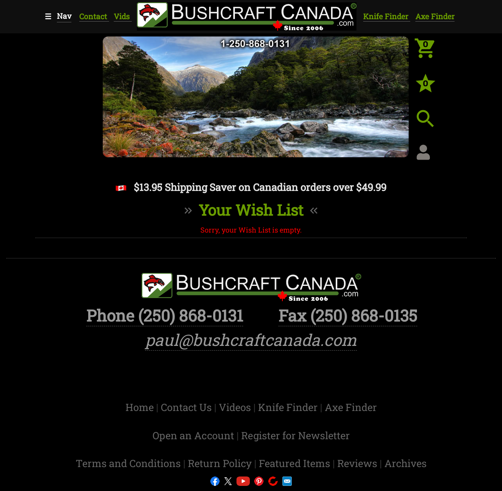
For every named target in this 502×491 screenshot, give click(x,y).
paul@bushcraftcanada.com (251, 339)
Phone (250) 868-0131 (164, 315)
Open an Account (193, 435)
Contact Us (187, 407)
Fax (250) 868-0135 (347, 315)
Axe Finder (435, 16)
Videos (236, 407)
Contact (94, 16)
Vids (123, 16)
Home (141, 407)
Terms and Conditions (129, 463)
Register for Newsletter (295, 435)
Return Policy (221, 463)
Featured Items (296, 463)
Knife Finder (386, 16)
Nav (64, 16)
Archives (405, 463)
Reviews (358, 463)
